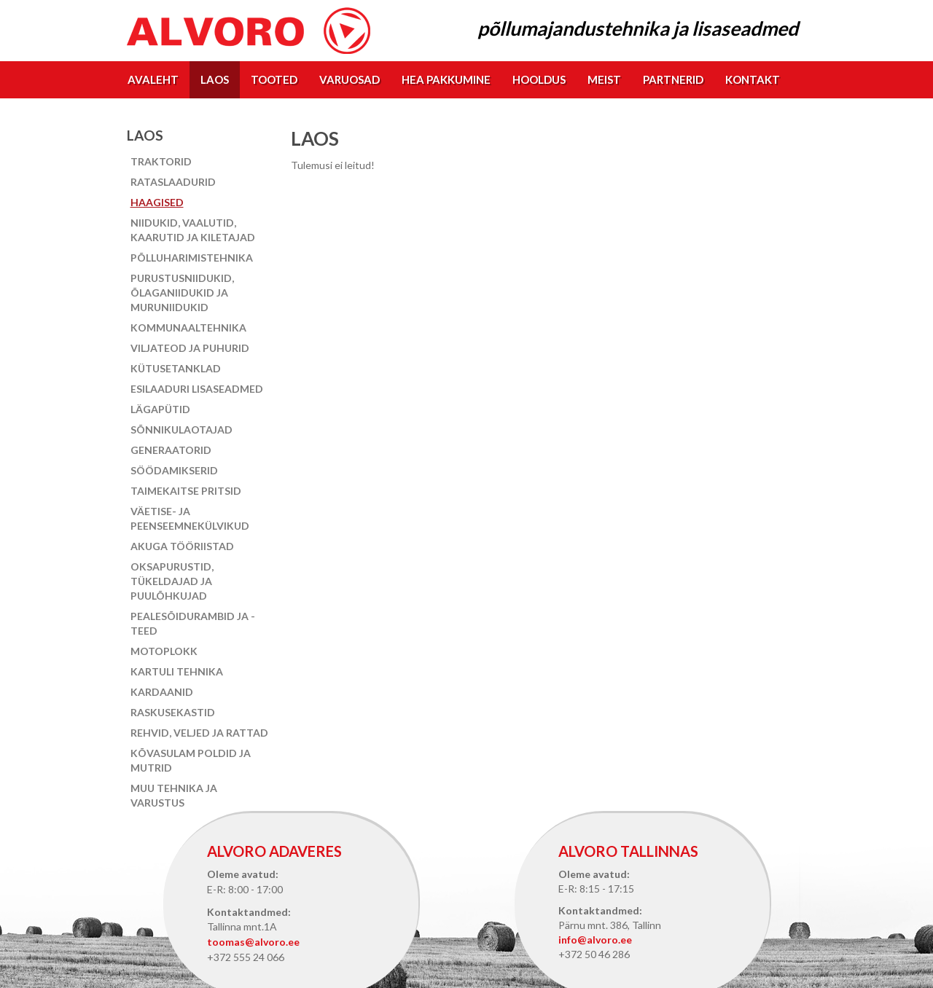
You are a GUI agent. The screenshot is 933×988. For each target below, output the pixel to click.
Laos (214, 79)
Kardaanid (161, 692)
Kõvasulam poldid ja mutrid (190, 760)
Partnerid (673, 79)
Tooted (274, 79)
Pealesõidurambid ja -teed (192, 623)
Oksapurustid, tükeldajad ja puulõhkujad (172, 581)
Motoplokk (164, 651)
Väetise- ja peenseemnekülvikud (189, 518)
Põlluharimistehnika (191, 257)
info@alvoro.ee (595, 939)
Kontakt (752, 79)
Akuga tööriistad (182, 546)
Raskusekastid (172, 712)
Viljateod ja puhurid (189, 348)
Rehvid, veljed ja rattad (199, 732)
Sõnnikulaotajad (181, 429)
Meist (604, 79)
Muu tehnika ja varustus (173, 795)
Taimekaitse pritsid (185, 491)
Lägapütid (160, 409)
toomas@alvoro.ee (253, 942)
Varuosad (349, 79)
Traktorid (161, 161)
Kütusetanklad (175, 368)
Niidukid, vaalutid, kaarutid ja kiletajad (192, 229)
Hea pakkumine (446, 79)
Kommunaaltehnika (188, 327)
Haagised (157, 202)
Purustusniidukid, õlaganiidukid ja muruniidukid (182, 292)
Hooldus (539, 79)
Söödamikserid (174, 470)
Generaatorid (170, 450)
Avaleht (153, 79)
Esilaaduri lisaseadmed (196, 389)
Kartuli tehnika (176, 671)
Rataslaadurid (173, 182)
